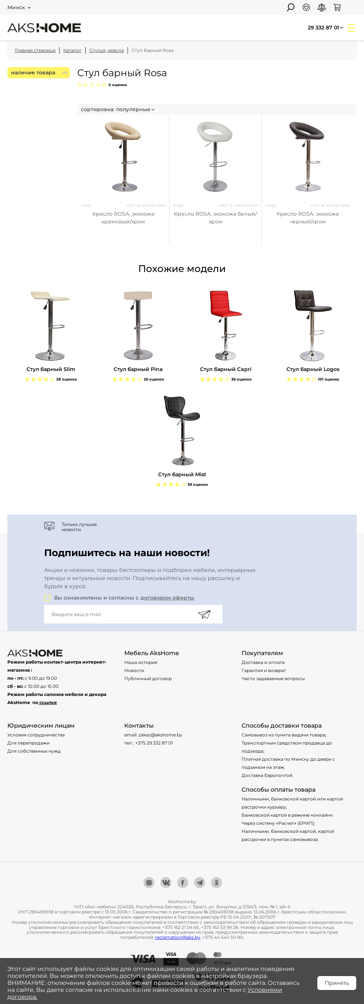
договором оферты (167, 597)
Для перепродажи (28, 743)
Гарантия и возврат (264, 670)
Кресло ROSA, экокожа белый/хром (215, 218)
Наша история (140, 662)
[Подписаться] (204, 614)
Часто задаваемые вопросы (273, 678)
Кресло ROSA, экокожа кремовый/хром (123, 218)
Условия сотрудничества (36, 735)
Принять (337, 982)
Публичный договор (148, 678)
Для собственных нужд (34, 751)
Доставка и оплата (263, 662)
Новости (134, 670)
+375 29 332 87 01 (154, 743)
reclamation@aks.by (177, 937)
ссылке (48, 702)
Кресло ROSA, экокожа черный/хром (307, 218)
